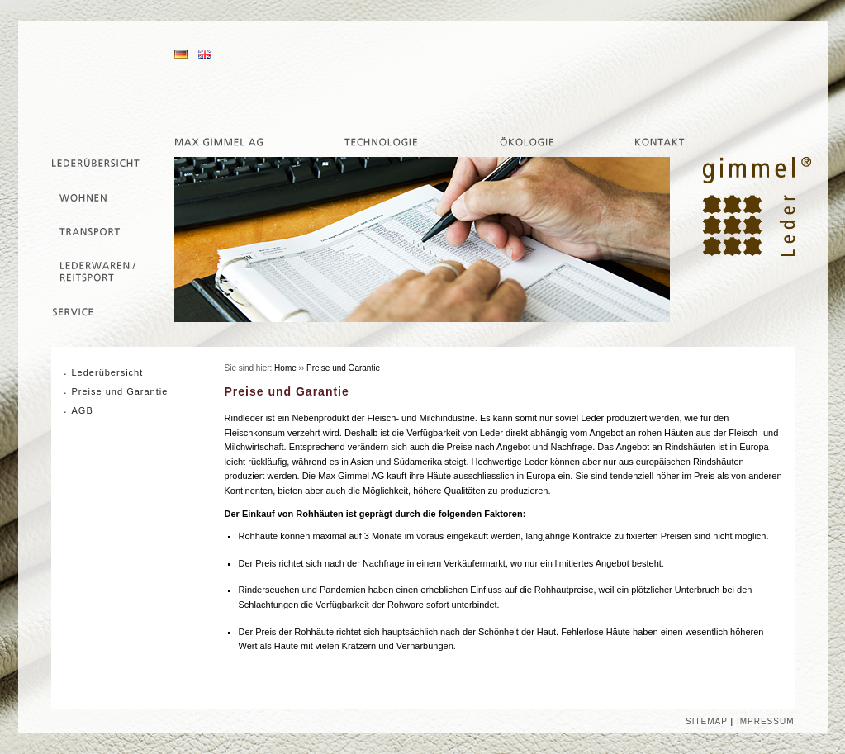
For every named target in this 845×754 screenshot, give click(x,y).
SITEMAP (707, 721)
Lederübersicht (108, 372)
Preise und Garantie (120, 391)
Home (285, 367)
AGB (82, 410)
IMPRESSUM (766, 721)
